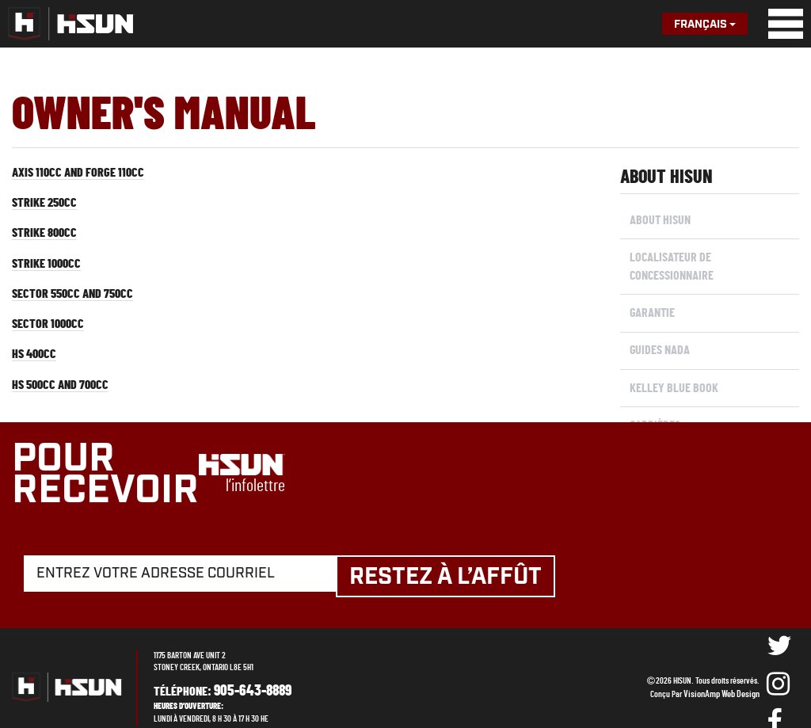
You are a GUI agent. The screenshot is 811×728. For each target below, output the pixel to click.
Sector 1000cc (51, 334)
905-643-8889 (246, 671)
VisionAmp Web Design (725, 675)
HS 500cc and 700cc (66, 399)
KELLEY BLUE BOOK (672, 375)
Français (705, 24)
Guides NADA (658, 340)
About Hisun (658, 218)
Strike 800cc (48, 238)
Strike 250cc (48, 206)
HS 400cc (36, 367)
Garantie (650, 306)
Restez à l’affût (460, 558)
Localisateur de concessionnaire (670, 262)
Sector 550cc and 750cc (79, 302)
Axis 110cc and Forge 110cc (84, 173)
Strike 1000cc (50, 270)
